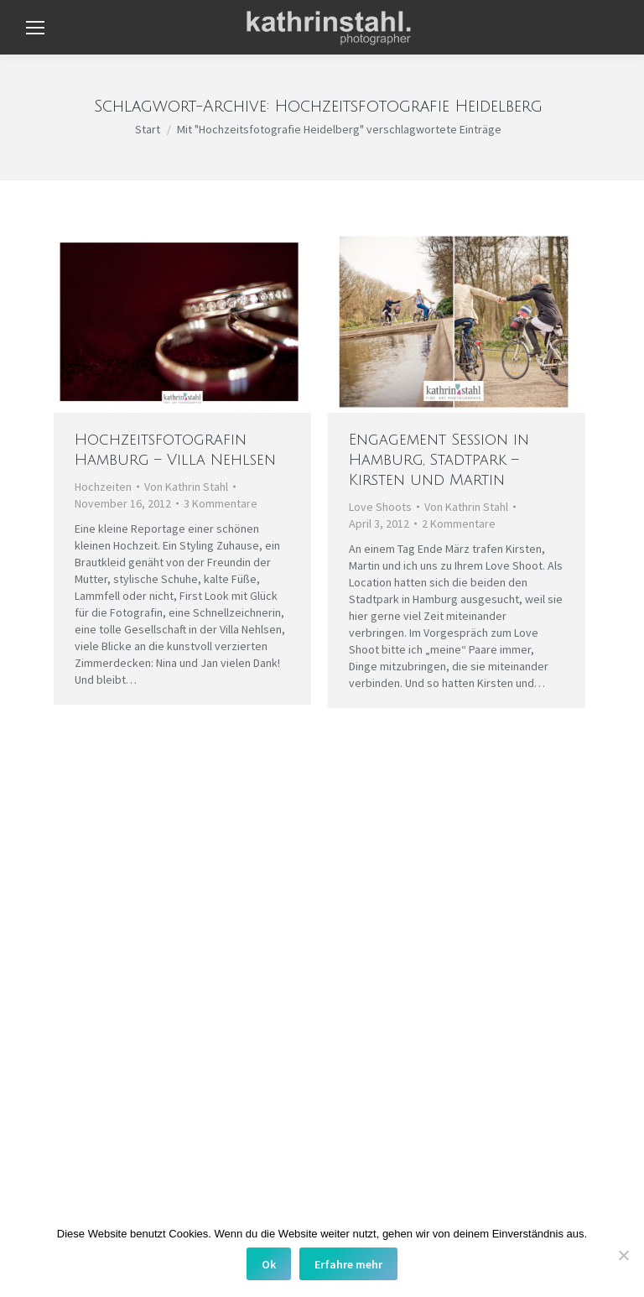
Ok (269, 1264)
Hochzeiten (103, 486)
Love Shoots (380, 506)
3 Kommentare (220, 503)
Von (186, 486)
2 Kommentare (459, 523)
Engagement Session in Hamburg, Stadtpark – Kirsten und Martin (439, 459)
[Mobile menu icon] (35, 28)
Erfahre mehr (348, 1264)
